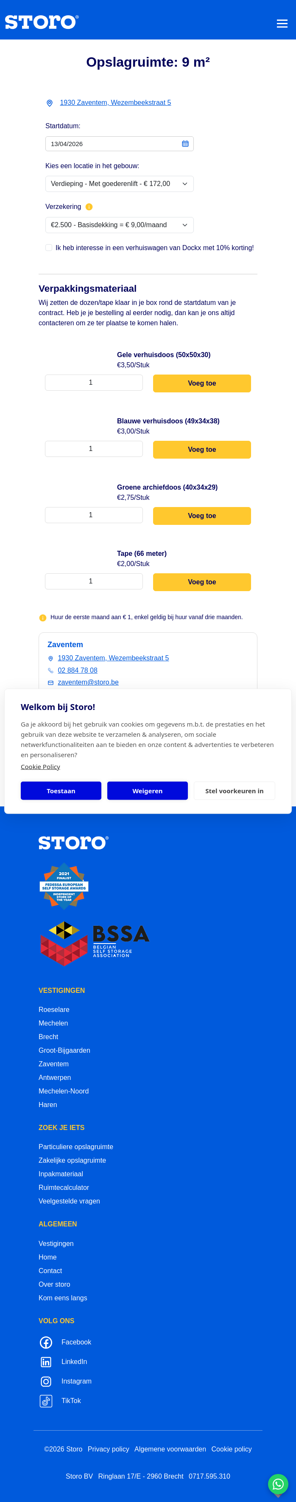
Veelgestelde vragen (69, 1201)
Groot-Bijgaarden (64, 1050)
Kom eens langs (63, 1298)
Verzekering (69, 207)
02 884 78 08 (77, 670)
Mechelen (53, 1023)
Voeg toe (202, 383)
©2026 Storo (63, 1449)
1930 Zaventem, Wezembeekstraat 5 (115, 102)
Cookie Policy (40, 766)
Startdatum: (63, 126)
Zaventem (54, 1064)
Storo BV (79, 1476)
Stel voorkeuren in (234, 790)
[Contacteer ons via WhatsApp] (278, 1484)
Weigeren (147, 790)
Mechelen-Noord (64, 1091)
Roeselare (54, 1009)
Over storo (54, 1284)
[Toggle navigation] (282, 23)
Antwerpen (55, 1077)
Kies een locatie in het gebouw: (92, 165)
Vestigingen (56, 1243)
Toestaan (61, 790)
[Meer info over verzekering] (89, 207)
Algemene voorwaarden (170, 1449)
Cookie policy (232, 1449)
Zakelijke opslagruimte (72, 1160)
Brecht (48, 1036)
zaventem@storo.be (88, 682)
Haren (48, 1104)
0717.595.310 (209, 1476)
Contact (50, 1270)
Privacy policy (108, 1449)
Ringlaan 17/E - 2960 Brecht (141, 1476)
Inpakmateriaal (61, 1174)
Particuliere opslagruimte (76, 1146)
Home (48, 1257)
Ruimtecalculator (64, 1187)
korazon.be (264, 1494)
